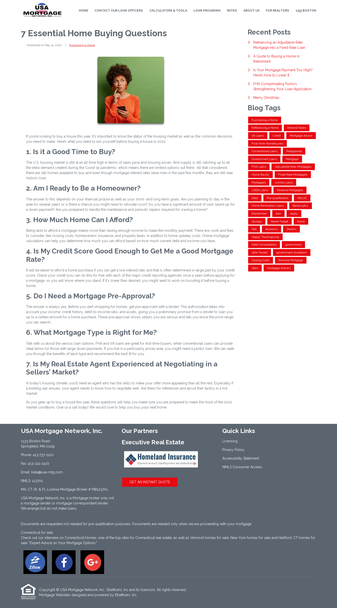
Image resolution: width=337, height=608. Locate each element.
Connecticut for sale (37, 533)
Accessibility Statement (240, 458)
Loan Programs (207, 10)
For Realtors (277, 10)
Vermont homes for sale (209, 538)
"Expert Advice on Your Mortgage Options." (63, 543)
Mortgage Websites (54, 595)
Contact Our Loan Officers (119, 10)
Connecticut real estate (153, 538)
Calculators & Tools (168, 10)
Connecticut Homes (80, 538)
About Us (251, 10)
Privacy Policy (233, 450)
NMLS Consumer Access (242, 467)
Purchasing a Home (82, 45)
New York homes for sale (250, 538)
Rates (232, 10)
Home (83, 10)
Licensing (230, 441)
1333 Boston (306, 10)
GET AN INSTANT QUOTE (149, 482)
